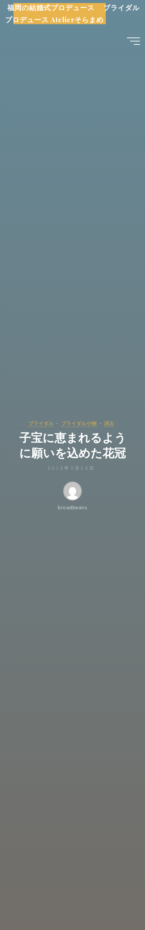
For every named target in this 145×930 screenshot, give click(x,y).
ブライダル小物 (79, 423)
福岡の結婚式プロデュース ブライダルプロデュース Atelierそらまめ (72, 13)
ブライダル (41, 423)
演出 (109, 423)
